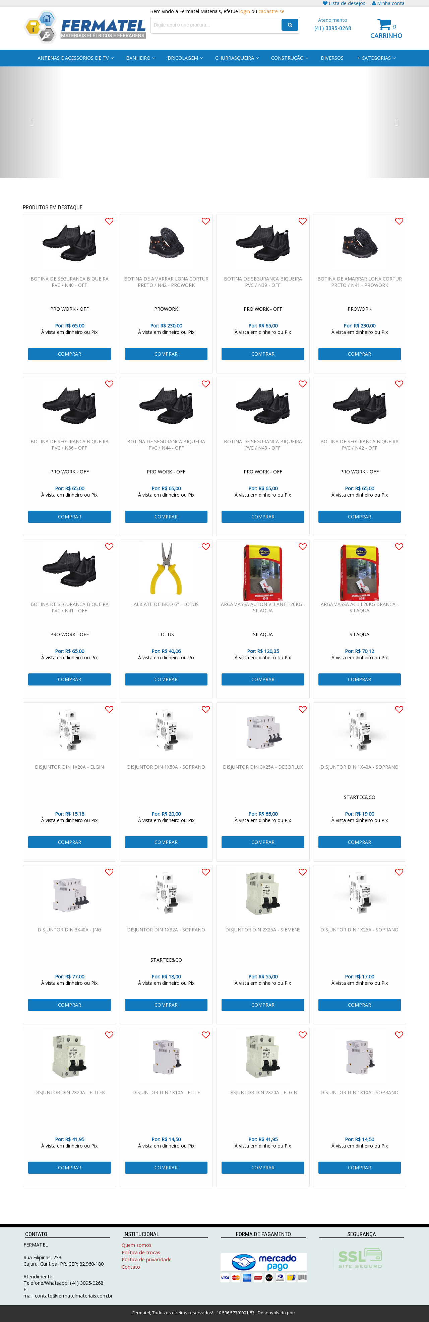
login (244, 11)
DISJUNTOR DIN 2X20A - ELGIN (262, 1103)
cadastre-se (271, 11)
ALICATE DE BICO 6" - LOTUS (166, 615)
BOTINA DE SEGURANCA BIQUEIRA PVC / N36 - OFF (69, 455)
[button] (32, 122)
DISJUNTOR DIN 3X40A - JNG (69, 940)
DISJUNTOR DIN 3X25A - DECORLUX (263, 778)
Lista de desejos (344, 3)
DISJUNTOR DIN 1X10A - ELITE (166, 1103)
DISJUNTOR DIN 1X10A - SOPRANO (359, 1103)
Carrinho (386, 35)
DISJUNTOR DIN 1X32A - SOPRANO (166, 940)
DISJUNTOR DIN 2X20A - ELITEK (69, 1103)
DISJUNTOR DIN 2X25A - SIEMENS (263, 940)
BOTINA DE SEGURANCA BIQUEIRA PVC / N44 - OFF (166, 455)
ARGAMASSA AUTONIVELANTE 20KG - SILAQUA (263, 618)
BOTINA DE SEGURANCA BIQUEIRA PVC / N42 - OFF (359, 455)
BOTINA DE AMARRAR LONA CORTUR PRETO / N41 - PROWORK (359, 293)
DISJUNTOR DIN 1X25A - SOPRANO (359, 940)
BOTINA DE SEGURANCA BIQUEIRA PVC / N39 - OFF (263, 293)
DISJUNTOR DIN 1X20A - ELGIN (69, 778)
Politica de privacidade (147, 1259)
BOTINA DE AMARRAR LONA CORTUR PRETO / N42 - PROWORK (166, 293)
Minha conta (388, 3)
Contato (131, 1267)
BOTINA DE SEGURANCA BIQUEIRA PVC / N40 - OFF (69, 293)
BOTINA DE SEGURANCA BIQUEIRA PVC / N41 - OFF (69, 618)
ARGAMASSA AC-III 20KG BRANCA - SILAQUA (360, 618)
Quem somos (136, 1245)
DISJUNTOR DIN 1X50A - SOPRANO (166, 778)
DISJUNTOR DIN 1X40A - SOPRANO (359, 778)
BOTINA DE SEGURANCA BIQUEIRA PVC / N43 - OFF (263, 455)
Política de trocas (141, 1252)
